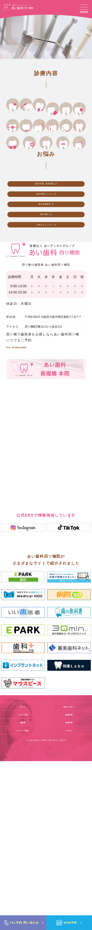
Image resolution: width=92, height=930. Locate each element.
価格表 (23, 891)
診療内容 (69, 883)
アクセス (69, 899)
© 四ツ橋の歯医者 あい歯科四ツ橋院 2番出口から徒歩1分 (46, 909)
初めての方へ (69, 875)
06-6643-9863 (25, 514)
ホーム (23, 875)
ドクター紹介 (23, 883)
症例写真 (69, 891)
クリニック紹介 (23, 899)
